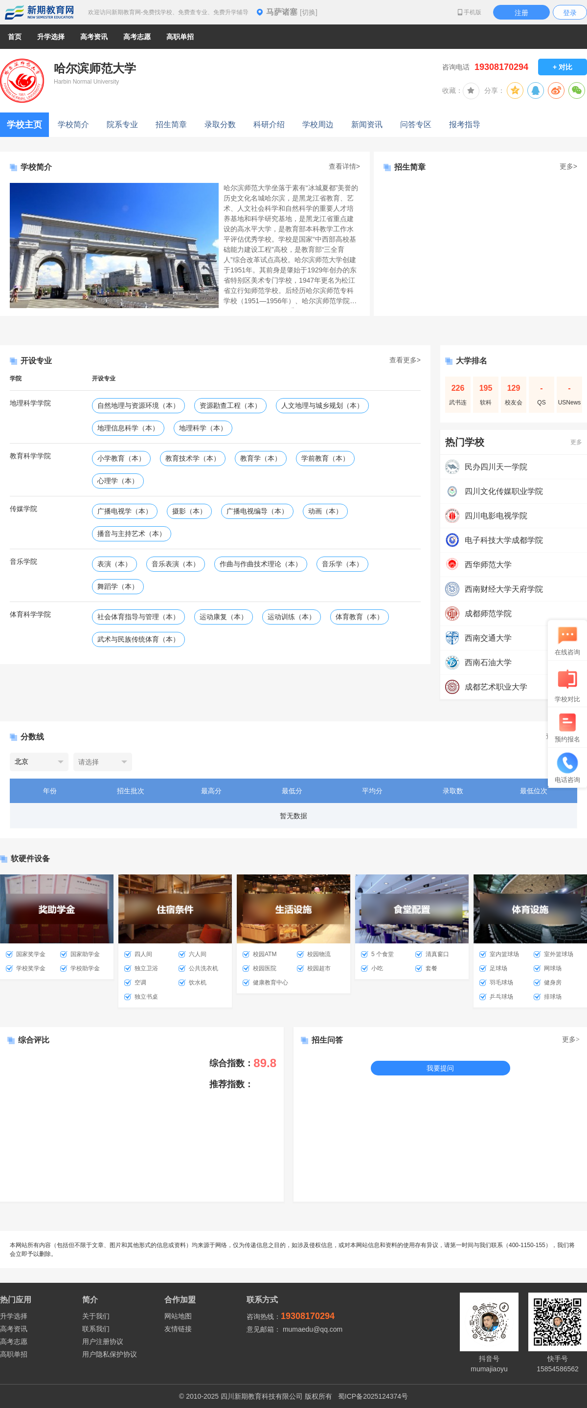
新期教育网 (39, 12)
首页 (15, 37)
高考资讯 (13, 1329)
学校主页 (24, 125)
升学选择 (13, 1316)
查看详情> (344, 166)
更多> (568, 166)
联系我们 (96, 1329)
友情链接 (178, 1329)
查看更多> (405, 360)
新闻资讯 (367, 124)
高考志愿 (13, 1341)
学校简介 (73, 124)
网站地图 (178, 1316)
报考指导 (464, 124)
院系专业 (122, 124)
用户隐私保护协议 (109, 1354)
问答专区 (415, 124)
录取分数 (220, 124)
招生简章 (171, 124)
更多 (576, 442)
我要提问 (440, 1068)
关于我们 (96, 1316)
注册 (521, 13)
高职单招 (13, 1354)
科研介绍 (269, 124)
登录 (570, 13)
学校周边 (318, 124)
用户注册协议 (102, 1341)
